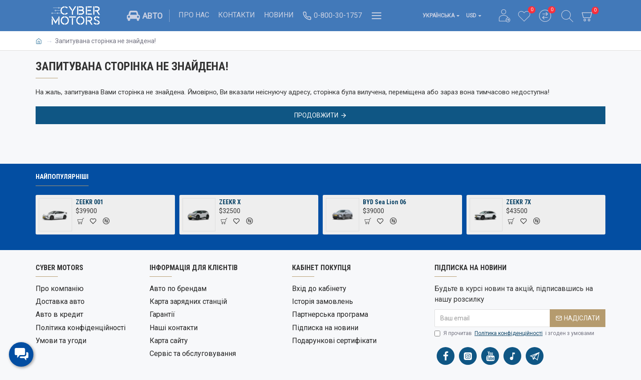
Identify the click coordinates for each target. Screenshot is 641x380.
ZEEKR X (230, 202)
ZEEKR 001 (89, 202)
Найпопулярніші (62, 177)
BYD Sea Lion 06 (384, 202)
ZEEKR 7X (518, 202)
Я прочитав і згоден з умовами (514, 333)
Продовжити (316, 115)
